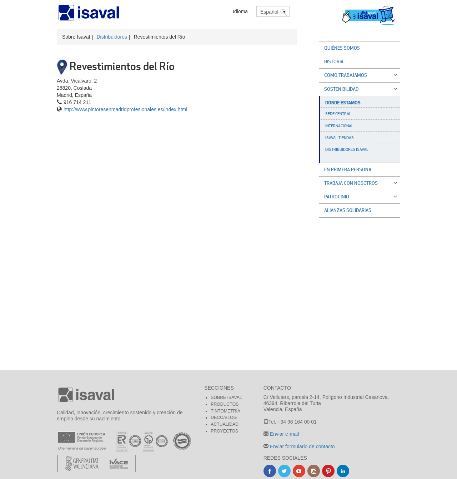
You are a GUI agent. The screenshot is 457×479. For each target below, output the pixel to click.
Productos (224, 404)
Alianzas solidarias (347, 210)
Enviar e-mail (283, 434)
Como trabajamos (362, 75)
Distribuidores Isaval (346, 149)
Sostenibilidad (362, 89)
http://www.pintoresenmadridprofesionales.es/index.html (125, 109)
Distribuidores (111, 37)
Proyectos (224, 431)
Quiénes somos (342, 48)
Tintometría (225, 411)
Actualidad (224, 424)
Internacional (339, 126)
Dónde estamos (343, 102)
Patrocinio (362, 196)
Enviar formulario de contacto (301, 446)
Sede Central (338, 114)
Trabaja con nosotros (362, 183)
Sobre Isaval (226, 397)
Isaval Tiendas (339, 137)
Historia (333, 61)
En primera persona (347, 169)
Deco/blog (224, 417)
